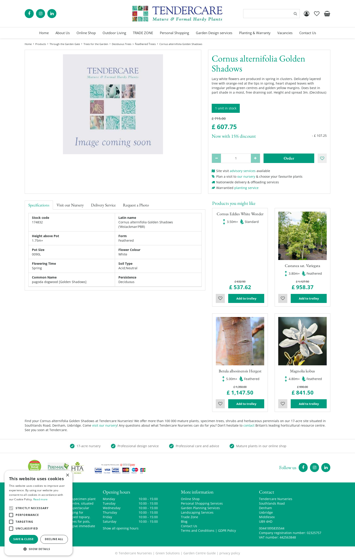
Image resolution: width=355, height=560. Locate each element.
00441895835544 (271, 528)
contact (248, 425)
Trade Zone (189, 517)
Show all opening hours (121, 528)
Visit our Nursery (70, 205)
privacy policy (229, 553)
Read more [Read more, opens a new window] (40, 499)
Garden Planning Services (200, 508)
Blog (184, 521)
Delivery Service (103, 205)
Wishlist (220, 298)
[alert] (38, 512)
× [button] (67, 475)
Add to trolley (246, 298)
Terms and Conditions (197, 530)
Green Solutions (168, 553)
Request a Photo (136, 205)
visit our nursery (104, 425)
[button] (38, 549)
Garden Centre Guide (199, 553)
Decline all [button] (54, 539)
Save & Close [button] (23, 539)
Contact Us (189, 526)
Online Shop (190, 499)
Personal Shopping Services (202, 503)
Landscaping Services (197, 512)
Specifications (38, 205)
